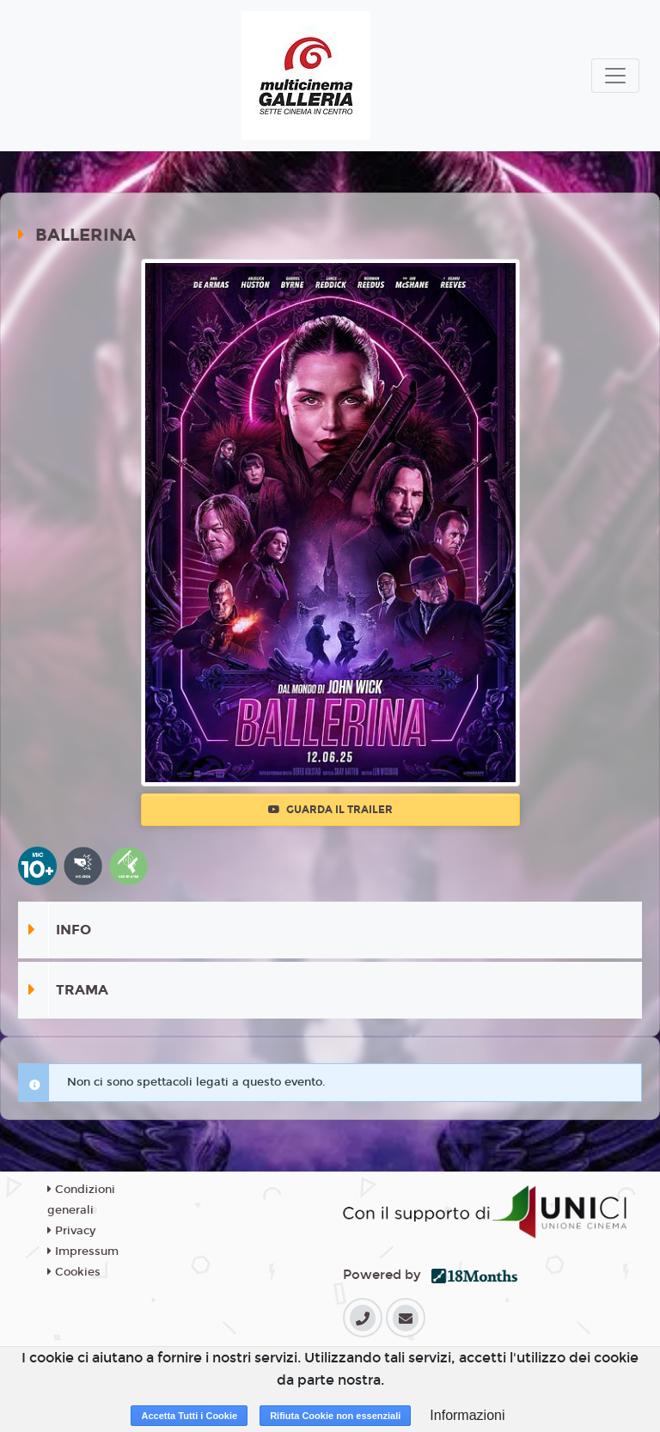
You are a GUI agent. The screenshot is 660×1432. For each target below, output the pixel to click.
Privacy (71, 1231)
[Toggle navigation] (615, 75)
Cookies (74, 1272)
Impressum (83, 1251)
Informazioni (467, 1415)
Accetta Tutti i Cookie (189, 1416)
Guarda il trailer (330, 810)
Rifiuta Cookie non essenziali (335, 1416)
